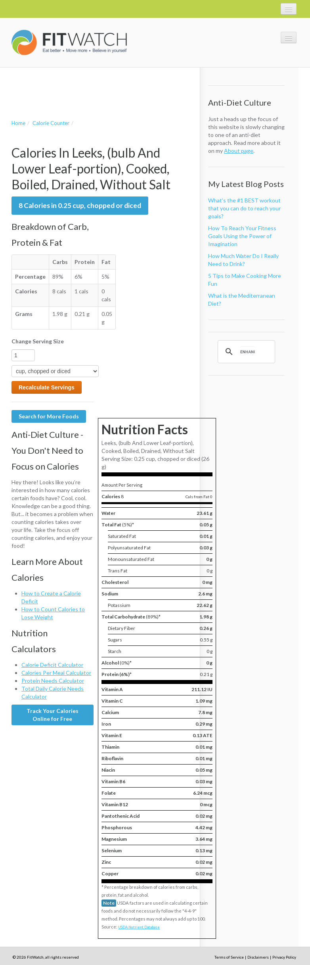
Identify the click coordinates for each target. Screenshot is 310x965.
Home (18, 123)
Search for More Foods (49, 416)
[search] (247, 351)
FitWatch (69, 42)
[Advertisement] (104, 85)
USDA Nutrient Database (139, 927)
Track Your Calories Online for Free (52, 714)
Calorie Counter (51, 123)
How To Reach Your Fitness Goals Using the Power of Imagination (242, 236)
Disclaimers (258, 957)
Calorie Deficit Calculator (52, 664)
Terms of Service (229, 957)
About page (238, 150)
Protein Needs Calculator (52, 680)
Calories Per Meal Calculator (56, 672)
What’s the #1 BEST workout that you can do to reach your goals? (244, 208)
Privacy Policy (284, 957)
